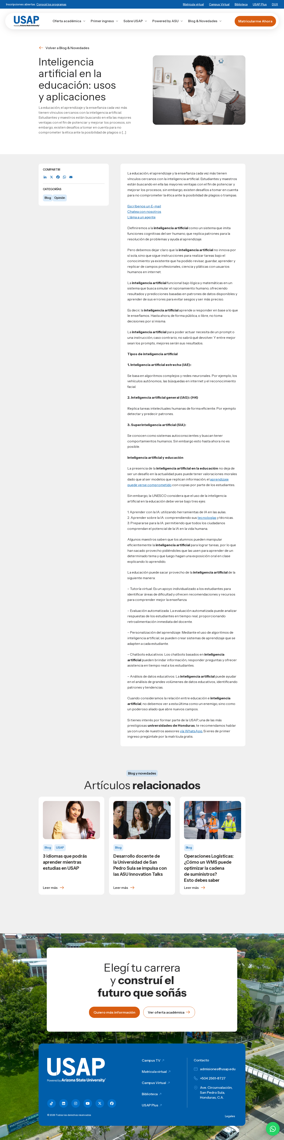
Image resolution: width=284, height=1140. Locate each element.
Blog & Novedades (205, 21)
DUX (275, 4)
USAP (60, 847)
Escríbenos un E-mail (144, 206)
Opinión (59, 198)
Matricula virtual (193, 4)
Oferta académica (69, 21)
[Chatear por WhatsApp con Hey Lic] (273, 1129)
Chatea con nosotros (144, 211)
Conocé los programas (51, 4)
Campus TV (151, 1060)
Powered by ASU (167, 21)
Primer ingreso (104, 21)
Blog (48, 198)
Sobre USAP (135, 21)
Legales (230, 1116)
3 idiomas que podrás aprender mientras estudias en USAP (65, 862)
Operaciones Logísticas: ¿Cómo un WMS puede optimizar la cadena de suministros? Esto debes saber (209, 868)
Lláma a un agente (141, 217)
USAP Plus (260, 4)
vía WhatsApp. (191, 731)
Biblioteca (241, 4)
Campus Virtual (219, 4)
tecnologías (207, 517)
